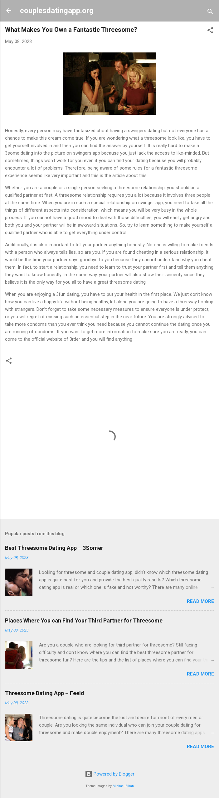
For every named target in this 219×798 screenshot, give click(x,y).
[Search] (210, 12)
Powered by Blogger (109, 774)
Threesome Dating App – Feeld (44, 693)
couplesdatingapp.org (57, 10)
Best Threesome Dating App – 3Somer (54, 548)
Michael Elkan (123, 786)
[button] (210, 31)
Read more (200, 601)
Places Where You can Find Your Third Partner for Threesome (84, 620)
